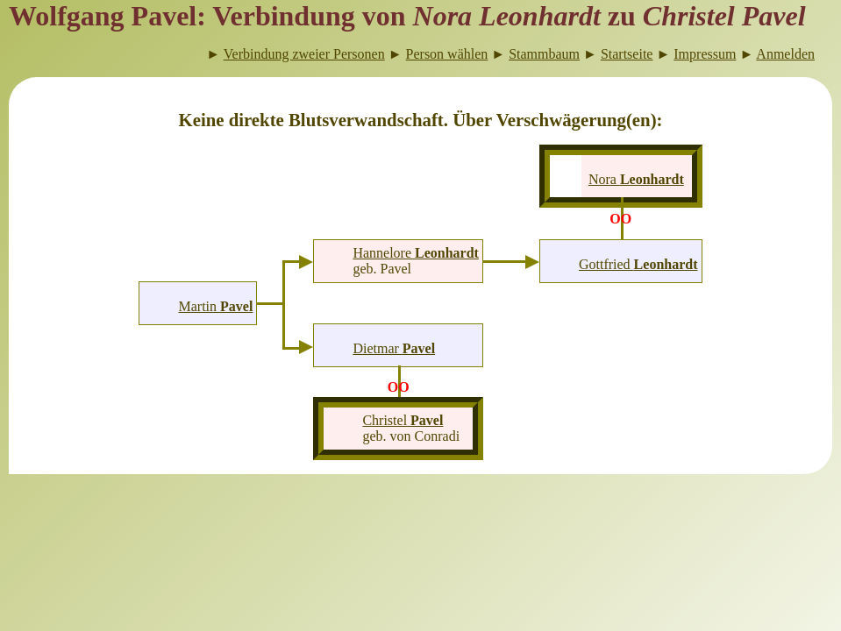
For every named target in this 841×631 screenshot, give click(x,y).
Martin (216, 306)
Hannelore (416, 252)
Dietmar (394, 348)
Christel (402, 420)
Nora (636, 179)
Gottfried (638, 264)
